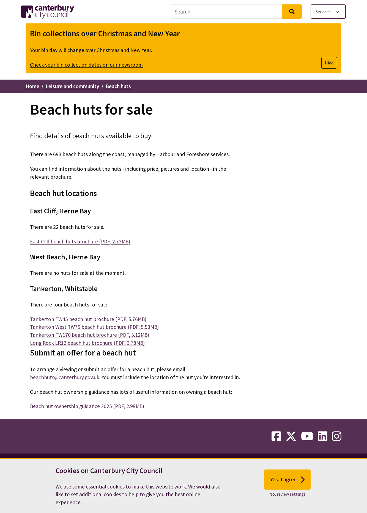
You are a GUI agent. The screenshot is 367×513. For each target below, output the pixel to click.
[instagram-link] (336, 436)
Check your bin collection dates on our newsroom (86, 64)
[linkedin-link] (322, 436)
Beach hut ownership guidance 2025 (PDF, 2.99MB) (87, 406)
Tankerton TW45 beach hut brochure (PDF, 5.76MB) (88, 319)
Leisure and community (72, 86)
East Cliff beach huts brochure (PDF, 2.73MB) (80, 241)
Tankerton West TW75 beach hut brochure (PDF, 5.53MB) (94, 327)
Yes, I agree (287, 479)
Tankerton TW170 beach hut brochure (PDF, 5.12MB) (89, 335)
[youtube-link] (307, 436)
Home (32, 86)
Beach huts (118, 86)
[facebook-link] (276, 436)
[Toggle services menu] (328, 11)
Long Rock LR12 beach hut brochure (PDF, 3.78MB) (87, 343)
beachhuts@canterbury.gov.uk (64, 377)
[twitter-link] (291, 436)
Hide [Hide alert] (329, 63)
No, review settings (287, 494)
